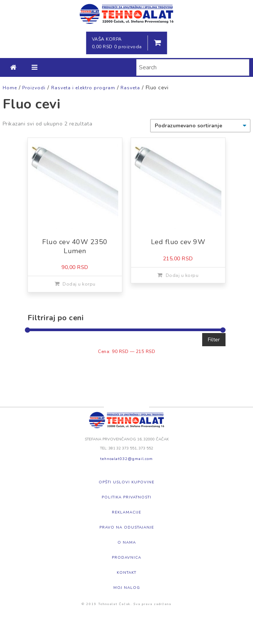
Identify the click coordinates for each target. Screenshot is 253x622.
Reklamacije (126, 512)
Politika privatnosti (126, 497)
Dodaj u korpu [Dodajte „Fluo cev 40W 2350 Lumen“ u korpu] (79, 284)
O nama (126, 542)
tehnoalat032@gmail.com (126, 459)
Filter (214, 339)
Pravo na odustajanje (126, 527)
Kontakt (126, 572)
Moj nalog (126, 587)
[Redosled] (200, 126)
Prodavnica (126, 557)
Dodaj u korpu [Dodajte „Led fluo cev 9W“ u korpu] (182, 275)
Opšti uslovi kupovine (126, 482)
